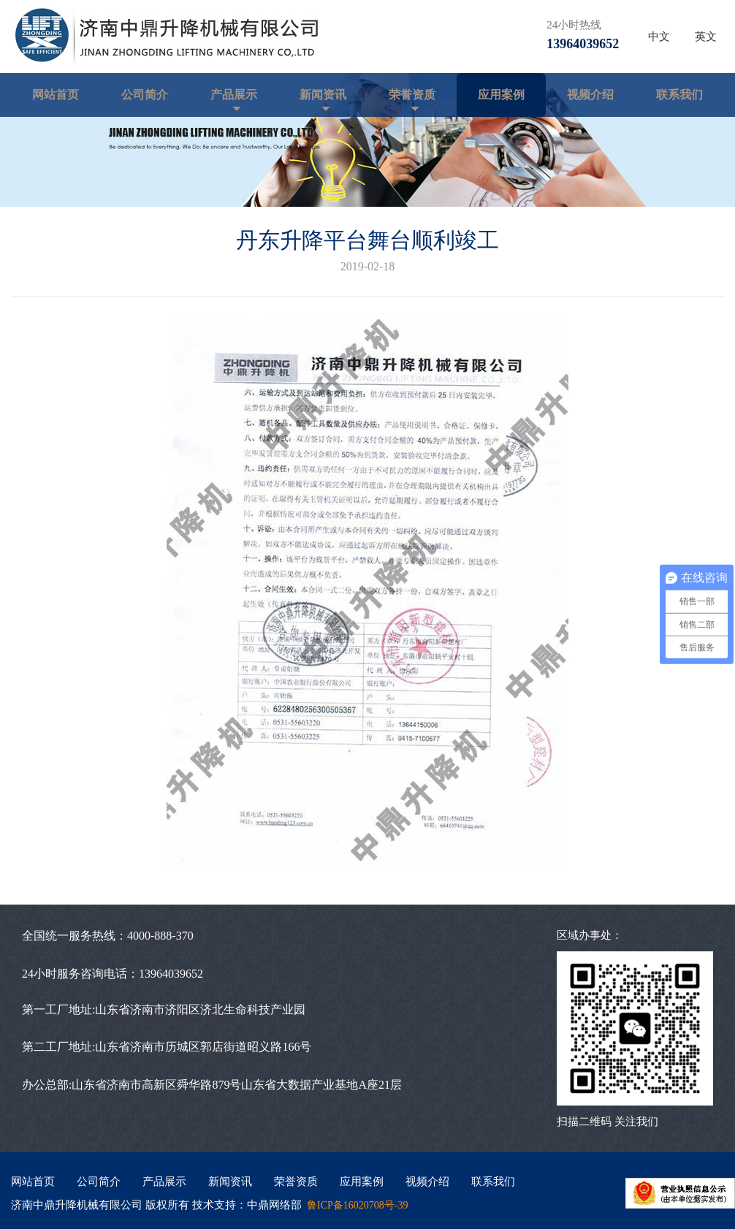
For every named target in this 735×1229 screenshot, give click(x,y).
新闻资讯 (323, 94)
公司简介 (144, 94)
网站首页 (55, 94)
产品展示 (233, 94)
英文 (706, 36)
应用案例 (501, 94)
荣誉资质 (412, 94)
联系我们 (679, 94)
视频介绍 (590, 94)
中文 (659, 36)
